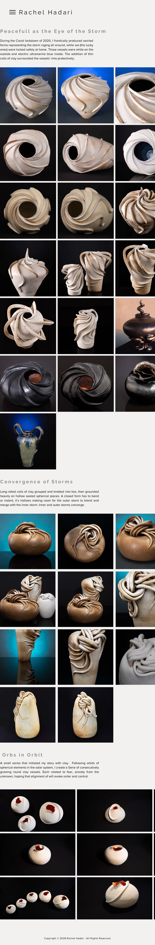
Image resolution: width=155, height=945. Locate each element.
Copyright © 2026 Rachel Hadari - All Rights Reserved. (77, 938)
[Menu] (12, 12)
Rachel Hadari (46, 12)
